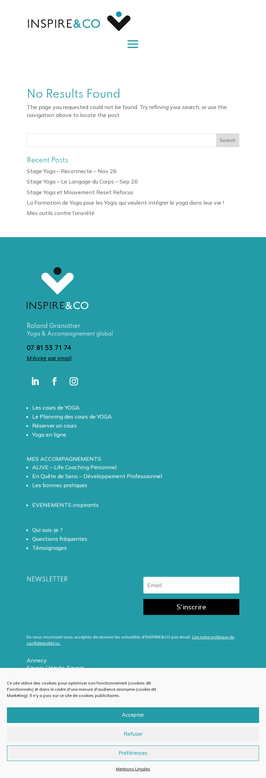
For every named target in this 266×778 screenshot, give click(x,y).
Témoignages (49, 547)
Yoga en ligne (49, 434)
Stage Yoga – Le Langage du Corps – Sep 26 (82, 181)
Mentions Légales (133, 768)
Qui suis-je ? (47, 529)
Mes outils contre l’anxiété (61, 212)
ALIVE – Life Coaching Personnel (74, 467)
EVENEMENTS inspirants (65, 504)
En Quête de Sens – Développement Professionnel (97, 476)
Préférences (133, 753)
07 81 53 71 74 (49, 347)
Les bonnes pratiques (59, 485)
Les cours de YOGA (56, 407)
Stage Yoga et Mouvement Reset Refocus (80, 192)
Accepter (133, 715)
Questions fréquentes (59, 538)
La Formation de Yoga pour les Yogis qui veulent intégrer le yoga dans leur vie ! (125, 202)
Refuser (133, 734)
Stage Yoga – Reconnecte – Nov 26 (72, 171)
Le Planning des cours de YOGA (72, 416)
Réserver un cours (54, 425)
